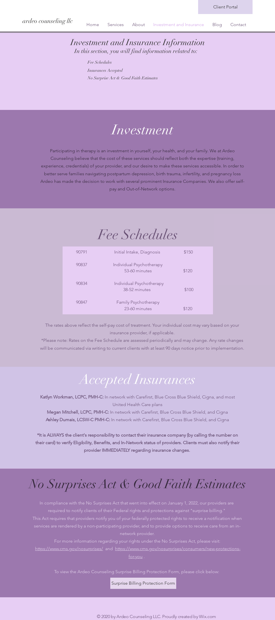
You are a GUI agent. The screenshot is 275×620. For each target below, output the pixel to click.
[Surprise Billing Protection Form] (143, 583)
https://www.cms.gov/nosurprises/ (69, 548)
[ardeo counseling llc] (72, 21)
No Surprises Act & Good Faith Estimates (137, 484)
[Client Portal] (225, 7)
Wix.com (207, 616)
